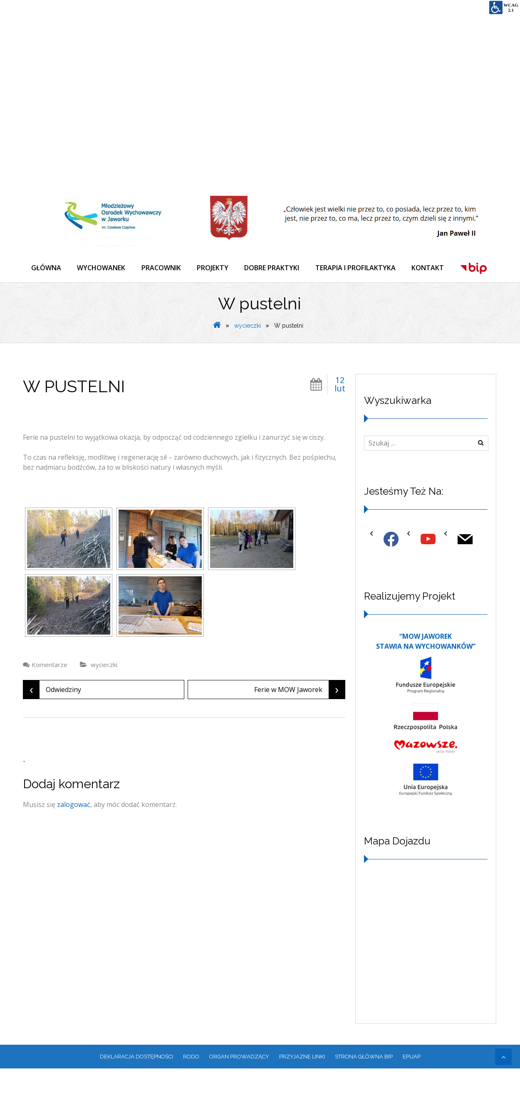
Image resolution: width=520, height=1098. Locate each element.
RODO (191, 1086)
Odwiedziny (52, 719)
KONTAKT (432, 268)
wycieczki (247, 354)
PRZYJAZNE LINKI (302, 1086)
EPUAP (412, 1086)
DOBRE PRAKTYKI (274, 268)
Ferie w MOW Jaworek (299, 719)
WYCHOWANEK (102, 268)
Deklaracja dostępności (136, 1086)
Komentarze (49, 694)
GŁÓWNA (46, 268)
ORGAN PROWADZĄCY (239, 1086)
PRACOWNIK (162, 268)
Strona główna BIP (364, 1086)
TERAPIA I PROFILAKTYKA (359, 268)
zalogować (73, 833)
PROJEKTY (214, 268)
